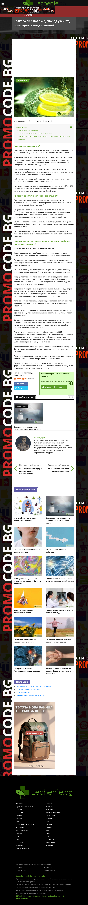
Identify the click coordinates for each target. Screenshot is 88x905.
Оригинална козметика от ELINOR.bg (30, 695)
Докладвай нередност (54, 387)
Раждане (19, 819)
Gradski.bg (19, 876)
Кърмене (49, 819)
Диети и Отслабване (53, 813)
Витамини (19, 845)
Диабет (48, 830)
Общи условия (21, 870)
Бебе (17, 822)
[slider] (20, 378)
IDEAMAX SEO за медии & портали (28, 896)
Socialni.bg (28, 876)
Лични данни (49, 870)
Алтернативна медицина (25, 824)
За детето (49, 810)
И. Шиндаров (21, 121)
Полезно (49, 804)
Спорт (48, 833)
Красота (49, 824)
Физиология (50, 842)
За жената (49, 807)
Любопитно (20, 804)
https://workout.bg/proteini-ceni (28, 689)
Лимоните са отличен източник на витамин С (35, 133)
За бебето (19, 813)
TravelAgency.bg (39, 876)
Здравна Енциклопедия (24, 807)
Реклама (19, 867)
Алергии (19, 833)
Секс (47, 822)
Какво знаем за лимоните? (28, 131)
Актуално (49, 845)
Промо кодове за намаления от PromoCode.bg (34, 686)
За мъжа (19, 810)
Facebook (19, 383)
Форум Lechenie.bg (22, 848)
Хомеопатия (50, 827)
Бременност (50, 816)
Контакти (48, 867)
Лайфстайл (20, 827)
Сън (47, 836)
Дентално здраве (22, 830)
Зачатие (19, 816)
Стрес (18, 839)
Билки (18, 836)
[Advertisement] (44, 59)
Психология (50, 839)
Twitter (19, 388)
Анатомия (19, 842)
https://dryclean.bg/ (24, 692)
